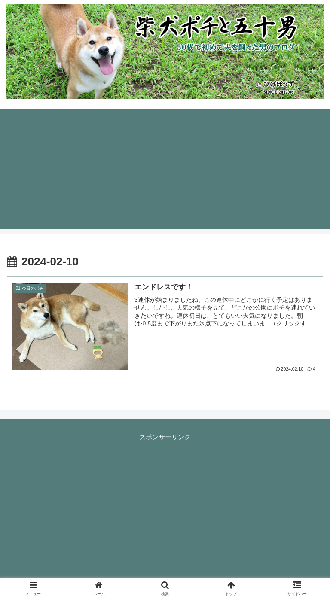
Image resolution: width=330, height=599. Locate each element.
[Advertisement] (165, 169)
